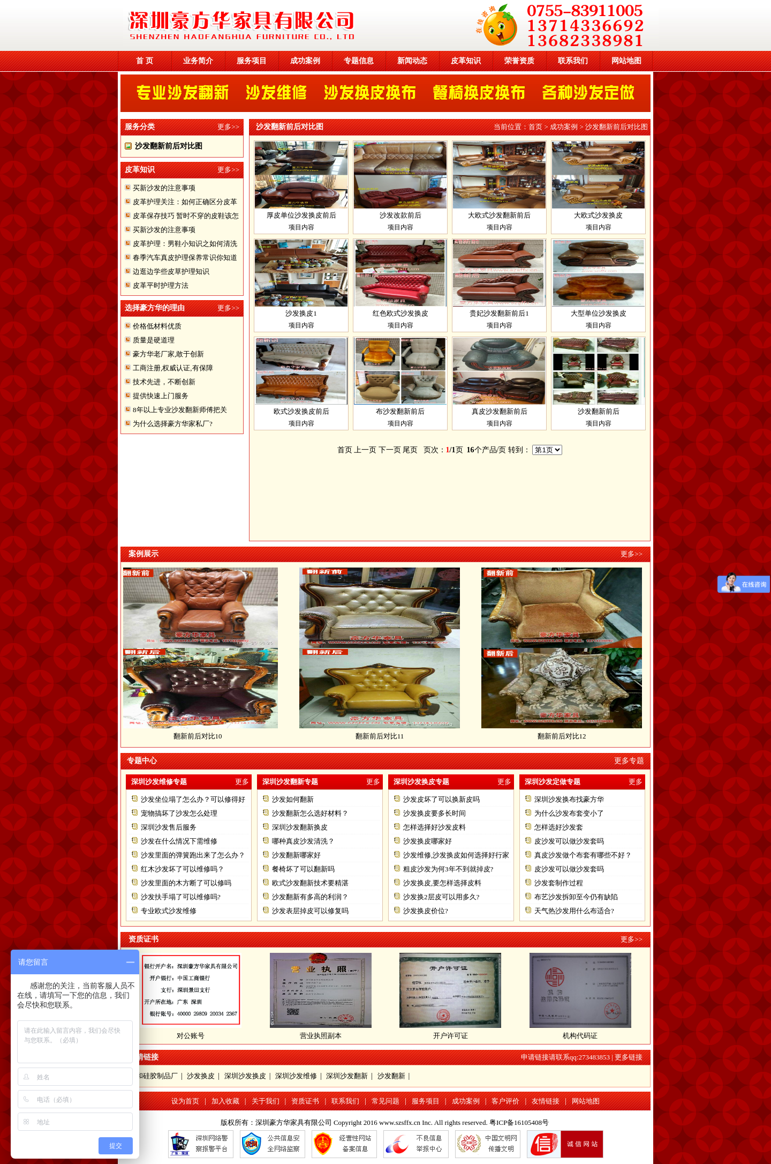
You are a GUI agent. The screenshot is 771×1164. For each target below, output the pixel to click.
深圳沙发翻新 (347, 1076)
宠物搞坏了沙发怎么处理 (179, 813)
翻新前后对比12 (566, 736)
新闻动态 (412, 61)
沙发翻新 (391, 1076)
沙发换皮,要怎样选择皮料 (442, 883)
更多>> (228, 127)
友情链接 (546, 1101)
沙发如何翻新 (293, 799)
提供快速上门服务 (160, 396)
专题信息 (359, 61)
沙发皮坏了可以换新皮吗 (441, 799)
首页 (535, 127)
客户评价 (505, 1101)
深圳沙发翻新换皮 (300, 827)
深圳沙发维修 (296, 1076)
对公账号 (191, 1036)
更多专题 (629, 761)
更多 (242, 782)
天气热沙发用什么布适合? (574, 911)
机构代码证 (580, 1036)
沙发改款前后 (400, 215)
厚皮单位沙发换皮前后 (301, 215)
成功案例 (305, 61)
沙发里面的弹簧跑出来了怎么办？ (193, 855)
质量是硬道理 (154, 340)
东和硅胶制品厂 (153, 1076)
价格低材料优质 (157, 326)
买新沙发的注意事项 (164, 188)
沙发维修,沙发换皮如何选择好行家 (456, 855)
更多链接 (628, 1057)
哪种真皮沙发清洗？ (303, 841)
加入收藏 (225, 1101)
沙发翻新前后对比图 (168, 146)
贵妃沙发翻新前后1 (499, 313)
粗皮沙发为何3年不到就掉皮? (448, 869)
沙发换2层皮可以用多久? (441, 897)
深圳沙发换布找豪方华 (569, 799)
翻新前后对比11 (384, 736)
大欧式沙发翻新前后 (499, 215)
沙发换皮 (201, 1076)
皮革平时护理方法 (160, 285)
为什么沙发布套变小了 (569, 813)
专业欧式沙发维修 (168, 911)
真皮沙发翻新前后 (499, 411)
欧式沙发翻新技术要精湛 (310, 883)
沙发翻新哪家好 (296, 855)
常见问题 (385, 1101)
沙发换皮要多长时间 (434, 813)
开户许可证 (450, 1036)
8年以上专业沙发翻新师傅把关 (180, 410)
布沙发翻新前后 (400, 411)
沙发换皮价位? (425, 911)
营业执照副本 (321, 1036)
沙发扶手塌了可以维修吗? (181, 897)
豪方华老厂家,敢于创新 (168, 354)
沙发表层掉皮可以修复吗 (310, 911)
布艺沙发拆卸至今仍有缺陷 (576, 897)
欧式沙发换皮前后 (301, 411)
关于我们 (265, 1101)
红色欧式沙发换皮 (400, 313)
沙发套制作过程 (558, 883)
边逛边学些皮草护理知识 (171, 271)
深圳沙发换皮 (245, 1076)
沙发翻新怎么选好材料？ (310, 813)
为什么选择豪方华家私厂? (173, 424)
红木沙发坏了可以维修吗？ (182, 869)
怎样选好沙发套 (558, 827)
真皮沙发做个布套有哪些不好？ (583, 855)
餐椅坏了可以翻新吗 (303, 869)
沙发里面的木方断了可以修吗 (186, 883)
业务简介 (198, 61)
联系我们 (573, 61)
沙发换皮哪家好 (427, 841)
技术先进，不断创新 (164, 382)
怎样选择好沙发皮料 (434, 827)
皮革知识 (466, 61)
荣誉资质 (519, 61)
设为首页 (185, 1101)
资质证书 (305, 1101)
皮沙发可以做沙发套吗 (569, 841)
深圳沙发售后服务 (168, 827)
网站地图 (626, 61)
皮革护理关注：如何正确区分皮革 (185, 202)
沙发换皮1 (301, 313)
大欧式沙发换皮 (598, 215)
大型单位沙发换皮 (598, 313)
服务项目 (252, 61)
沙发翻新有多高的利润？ (310, 897)
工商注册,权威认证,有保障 (173, 368)
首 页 (144, 61)
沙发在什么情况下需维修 (179, 841)
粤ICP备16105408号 (519, 1122)
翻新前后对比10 (202, 736)
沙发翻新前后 (598, 411)
